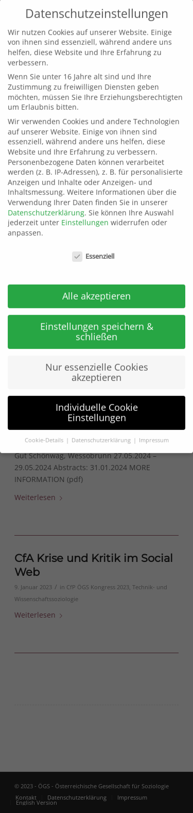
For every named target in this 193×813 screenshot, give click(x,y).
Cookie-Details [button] (45, 429)
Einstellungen (85, 212)
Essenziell (93, 246)
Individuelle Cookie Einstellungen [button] (97, 402)
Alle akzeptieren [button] (96, 285)
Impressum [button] (154, 429)
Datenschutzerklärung (46, 202)
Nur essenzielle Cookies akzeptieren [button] (96, 361)
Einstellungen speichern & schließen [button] (96, 321)
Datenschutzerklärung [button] (102, 429)
